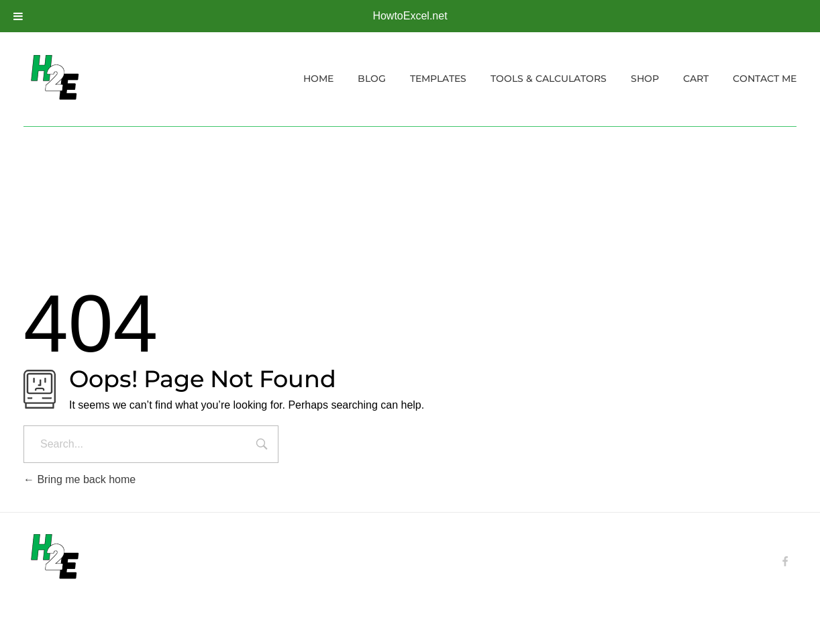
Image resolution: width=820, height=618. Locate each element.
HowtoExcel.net (409, 15)
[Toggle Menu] (18, 16)
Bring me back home (79, 479)
